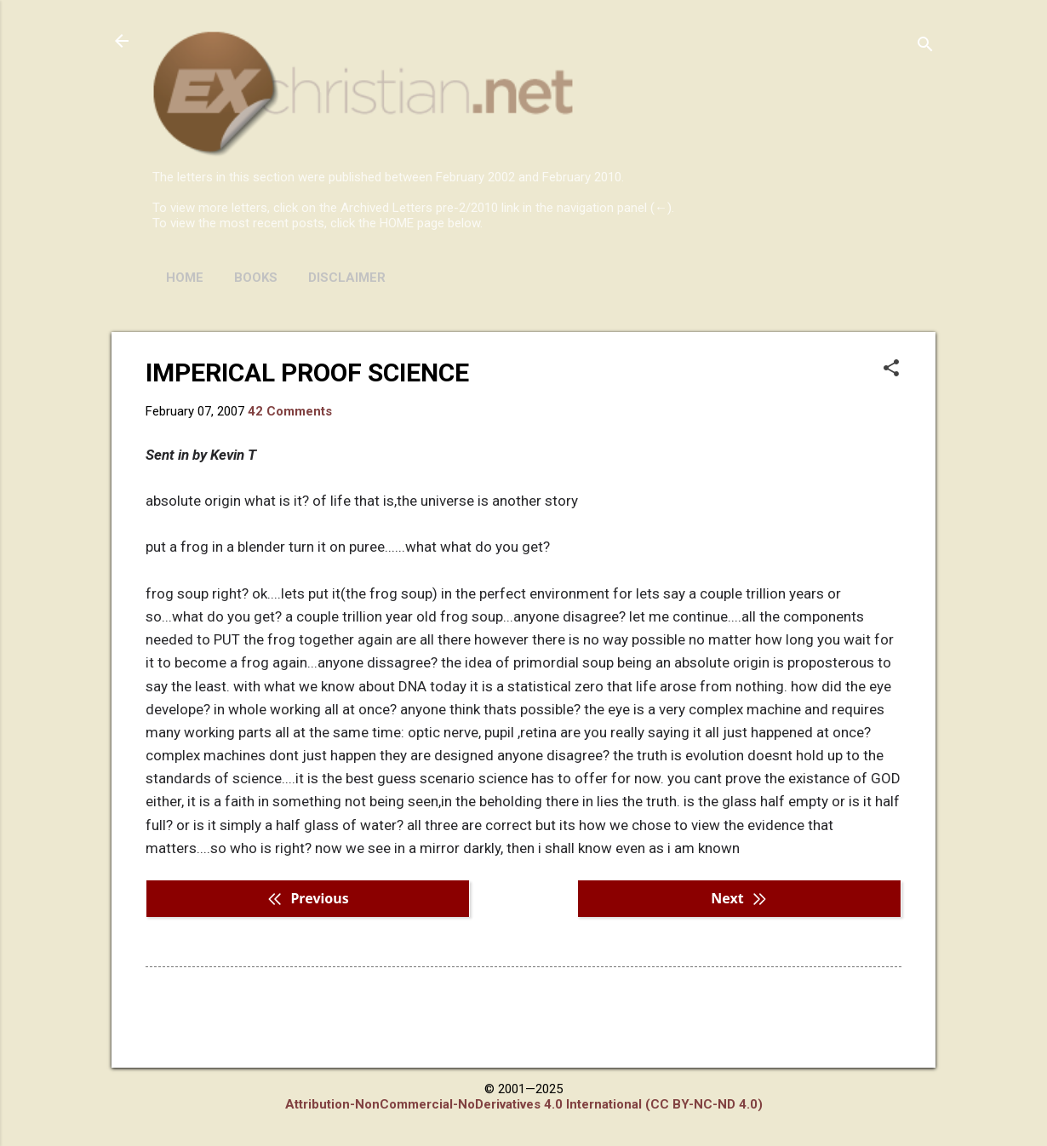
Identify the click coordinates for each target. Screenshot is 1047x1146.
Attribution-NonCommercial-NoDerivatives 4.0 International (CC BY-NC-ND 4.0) (524, 1104)
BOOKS (255, 277)
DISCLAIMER (347, 277)
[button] (891, 369)
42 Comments (290, 411)
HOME (184, 277)
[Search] (925, 46)
